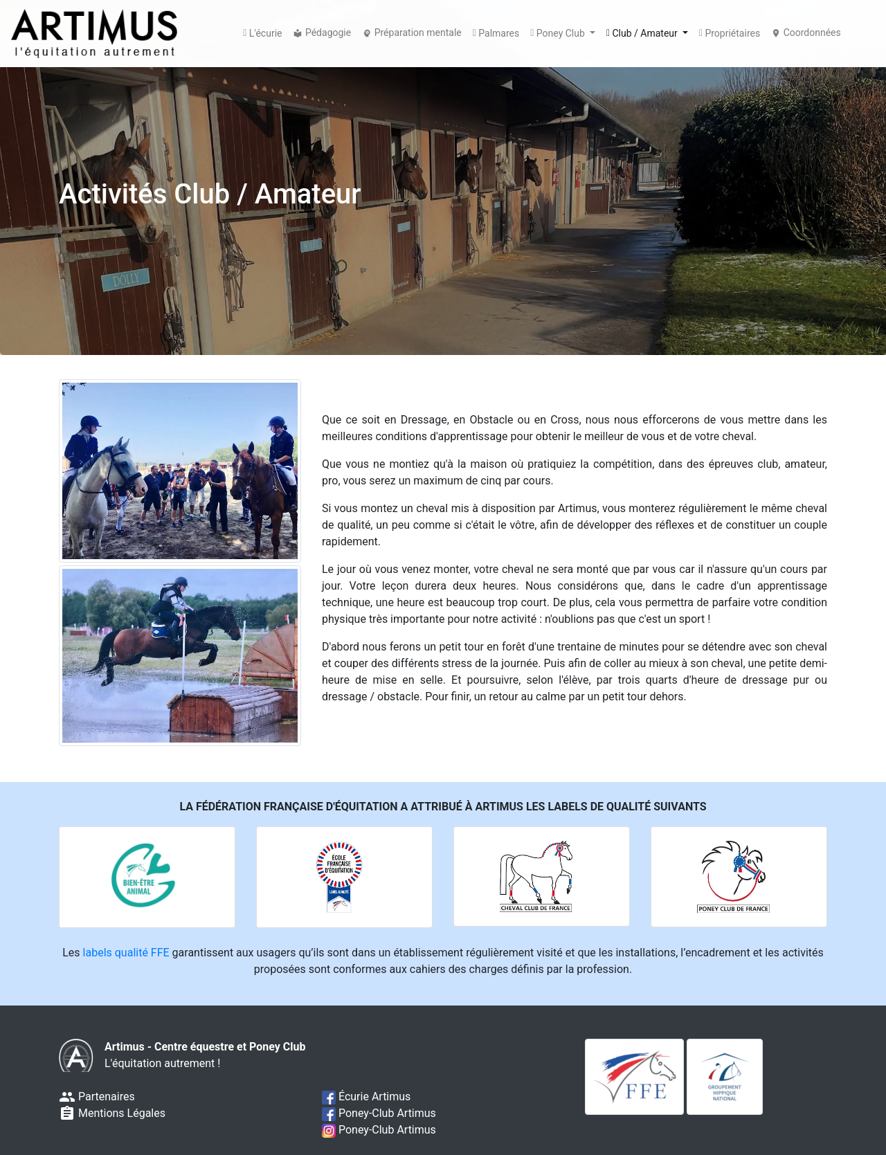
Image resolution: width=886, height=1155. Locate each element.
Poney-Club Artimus (379, 1113)
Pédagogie (322, 32)
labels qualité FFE (126, 952)
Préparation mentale (412, 32)
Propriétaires (729, 34)
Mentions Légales (112, 1113)
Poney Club (558, 34)
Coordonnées (806, 32)
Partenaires (97, 1096)
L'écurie (262, 34)
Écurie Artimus (366, 1096)
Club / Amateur (643, 34)
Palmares (496, 34)
